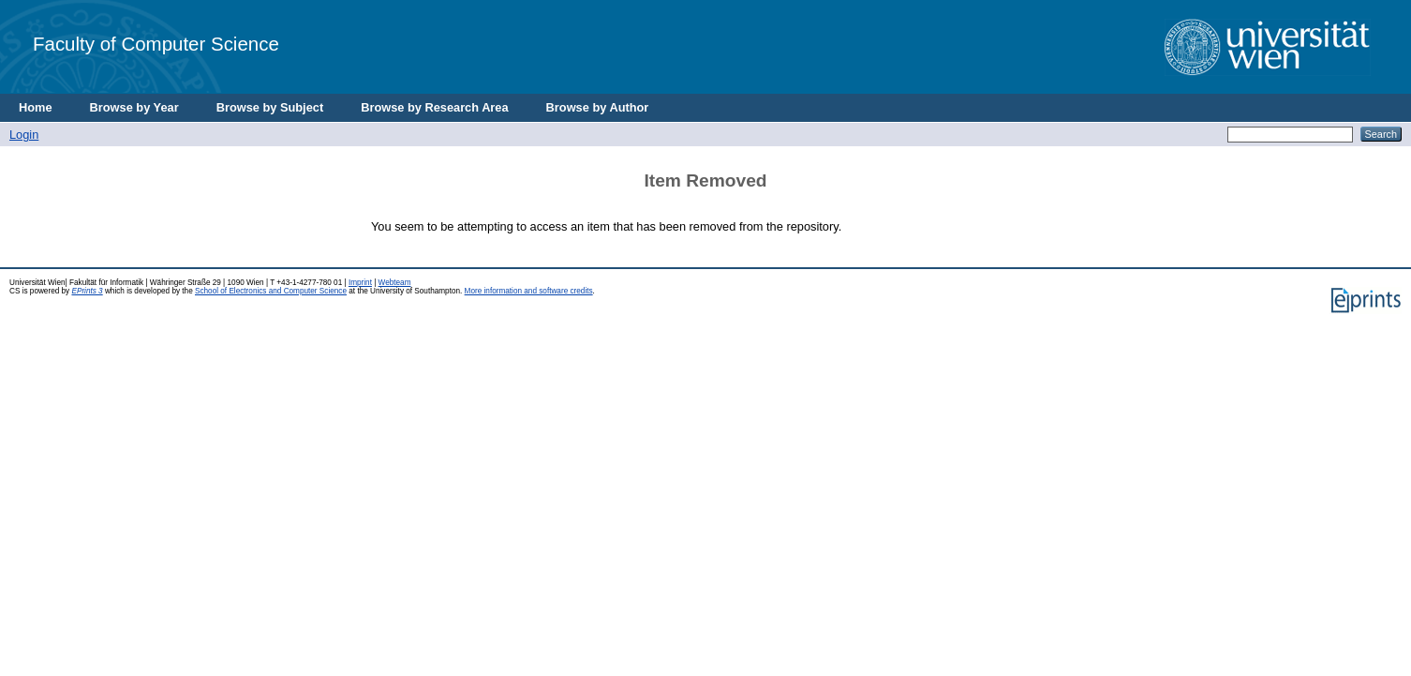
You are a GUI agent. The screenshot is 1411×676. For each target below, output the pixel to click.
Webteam (395, 282)
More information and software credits (529, 291)
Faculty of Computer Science (156, 43)
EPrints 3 (86, 291)
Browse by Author (597, 107)
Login (23, 135)
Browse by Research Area (434, 107)
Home (35, 107)
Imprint (360, 282)
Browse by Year (134, 107)
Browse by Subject (270, 107)
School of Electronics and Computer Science (271, 291)
